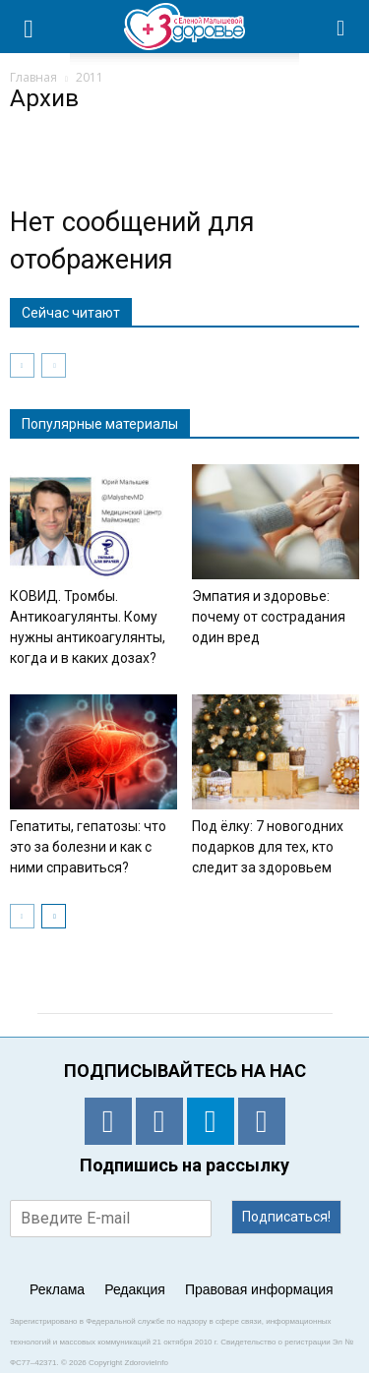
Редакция (134, 1289)
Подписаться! (286, 1216)
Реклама (57, 1289)
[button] (341, 26)
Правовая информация (259, 1289)
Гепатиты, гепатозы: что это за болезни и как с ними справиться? (88, 846)
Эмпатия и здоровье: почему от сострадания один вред (268, 616)
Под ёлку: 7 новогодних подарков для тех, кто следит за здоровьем (267, 846)
